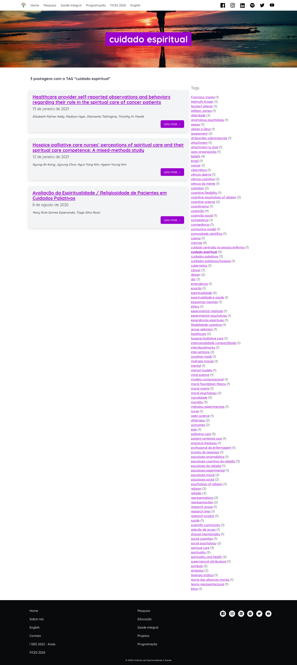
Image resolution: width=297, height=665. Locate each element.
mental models (201, 370)
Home (34, 5)
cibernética (199, 170)
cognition (197, 188)
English (136, 5)
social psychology (203, 543)
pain (194, 429)
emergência (199, 284)
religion (196, 488)
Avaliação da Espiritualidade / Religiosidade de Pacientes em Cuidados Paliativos (100, 195)
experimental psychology (209, 316)
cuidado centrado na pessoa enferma (218, 247)
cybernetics (199, 265)
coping (196, 238)
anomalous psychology (207, 120)
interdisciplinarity (203, 347)
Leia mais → (172, 124)
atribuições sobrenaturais (209, 138)
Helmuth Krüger (202, 102)
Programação (96, 5)
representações (202, 502)
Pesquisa (50, 5)
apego (195, 124)
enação (196, 288)
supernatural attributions (208, 561)
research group (202, 507)
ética (194, 589)
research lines (200, 511)
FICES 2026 (118, 5)
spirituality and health (206, 557)
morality (197, 402)
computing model (203, 229)
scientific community (205, 525)
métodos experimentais (207, 407)
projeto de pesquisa (205, 452)
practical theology (204, 443)
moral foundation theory (208, 384)
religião (196, 493)
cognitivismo (200, 206)
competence (200, 220)
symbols (197, 566)
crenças (196, 243)
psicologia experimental (208, 470)
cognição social (202, 215)
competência (200, 224)
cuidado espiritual (204, 252)
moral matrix (200, 388)
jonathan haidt (201, 356)
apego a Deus (201, 129)
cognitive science (203, 202)
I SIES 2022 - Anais (42, 644)
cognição (197, 211)
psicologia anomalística (207, 457)
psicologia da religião (206, 466)
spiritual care (200, 548)
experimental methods (207, 311)
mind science (200, 375)
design (195, 275)
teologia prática (202, 575)
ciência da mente (203, 184)
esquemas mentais (204, 302)
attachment (199, 143)
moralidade (199, 397)
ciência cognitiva (203, 179)
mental (196, 366)
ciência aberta (201, 174)
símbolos (197, 570)
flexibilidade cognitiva (206, 325)
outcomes (198, 425)
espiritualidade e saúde (207, 297)
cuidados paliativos (204, 256)
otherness (198, 420)
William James (201, 111)
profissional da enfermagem (211, 448)
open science (200, 416)
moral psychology (203, 393)
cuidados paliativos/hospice (211, 261)
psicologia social (202, 479)
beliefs (195, 156)
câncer (196, 270)
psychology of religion (207, 484)
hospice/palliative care (207, 338)
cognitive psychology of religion (213, 197)
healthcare (198, 334)
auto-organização (203, 152)
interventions (200, 352)
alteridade (198, 115)
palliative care (201, 434)
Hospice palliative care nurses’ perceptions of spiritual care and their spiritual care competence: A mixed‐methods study (108, 147)
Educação (145, 619)
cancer (196, 165)
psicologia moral (203, 475)
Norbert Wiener (202, 106)
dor (193, 279)
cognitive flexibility (204, 193)
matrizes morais (202, 361)
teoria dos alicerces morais (210, 580)
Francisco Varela (203, 97)
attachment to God (204, 147)
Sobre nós (37, 619)
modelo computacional (207, 379)
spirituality (198, 552)
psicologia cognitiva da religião (213, 461)
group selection (202, 329)
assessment (199, 133)
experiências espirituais (207, 320)
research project (202, 516)
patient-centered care (206, 438)
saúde (195, 520)
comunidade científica (206, 234)
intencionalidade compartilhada (213, 343)
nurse (195, 411)
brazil (195, 161)
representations (202, 498)
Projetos (143, 636)
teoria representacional (207, 584)
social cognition (202, 539)
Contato (35, 636)
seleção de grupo (203, 529)
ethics (195, 306)
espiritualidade (201, 293)
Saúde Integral (71, 5)
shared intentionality (205, 534)
